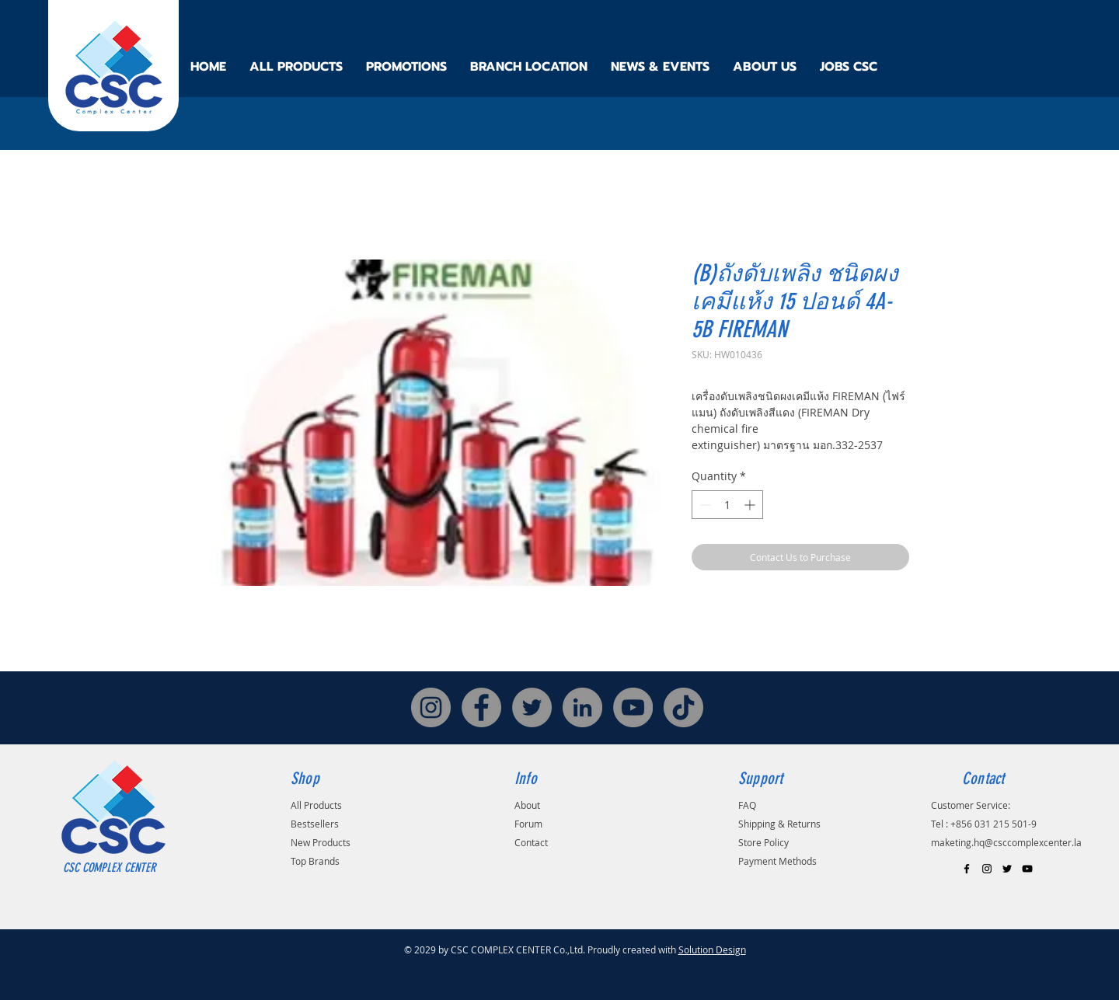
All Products (316, 805)
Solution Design (712, 949)
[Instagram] (431, 707)
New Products (320, 842)
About (527, 805)
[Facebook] (481, 707)
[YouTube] (633, 707)
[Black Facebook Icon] (966, 868)
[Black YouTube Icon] (1027, 868)
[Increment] (751, 504)
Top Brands (315, 861)
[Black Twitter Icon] (1007, 868)
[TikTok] (683, 707)
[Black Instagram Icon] (987, 868)
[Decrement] (703, 504)
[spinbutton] (727, 504)
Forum (528, 823)
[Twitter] (532, 707)
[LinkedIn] (582, 707)
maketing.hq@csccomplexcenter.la (1006, 842)
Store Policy (763, 842)
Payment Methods (777, 861)
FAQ (747, 805)
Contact (531, 842)
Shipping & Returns (779, 823)
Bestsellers (315, 823)
